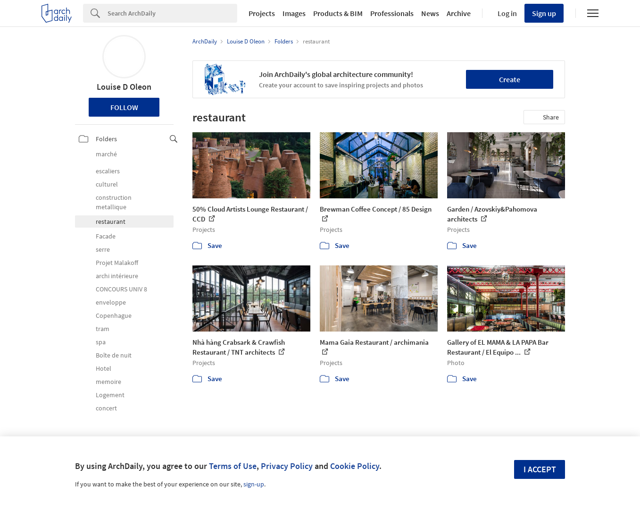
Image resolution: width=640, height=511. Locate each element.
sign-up (253, 484)
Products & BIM (338, 13)
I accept (540, 469)
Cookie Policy (354, 465)
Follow (124, 107)
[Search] (172, 13)
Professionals (392, 13)
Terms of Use (233, 465)
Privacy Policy (287, 465)
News (430, 13)
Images (294, 13)
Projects (262, 13)
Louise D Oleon (124, 86)
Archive (459, 13)
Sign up (544, 13)
